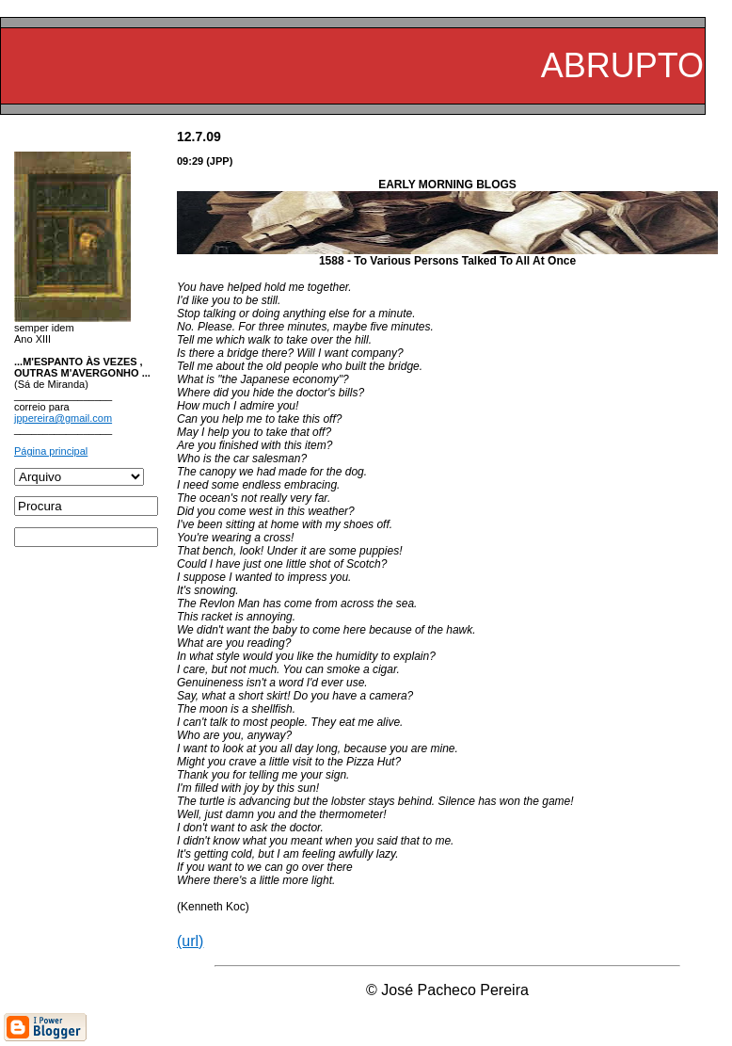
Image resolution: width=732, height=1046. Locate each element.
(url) (190, 941)
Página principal (51, 451)
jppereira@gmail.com (63, 418)
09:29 (190, 161)
